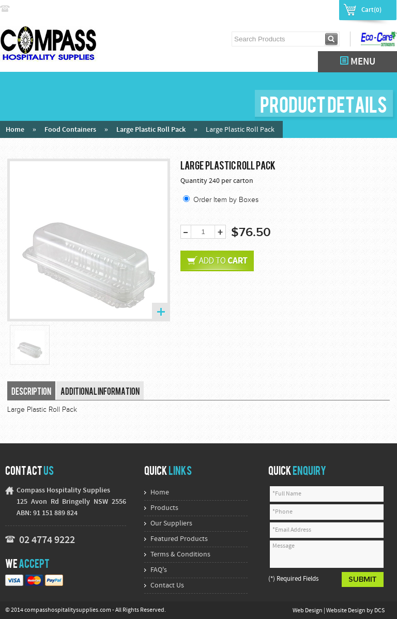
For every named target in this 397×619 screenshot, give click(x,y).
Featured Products (179, 539)
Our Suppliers (171, 524)
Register (320, 9)
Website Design (346, 611)
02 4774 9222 (34, 9)
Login (290, 9)
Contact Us (167, 586)
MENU (357, 61)
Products (164, 508)
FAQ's (158, 570)
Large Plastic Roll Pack (151, 130)
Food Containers (70, 130)
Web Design (308, 611)
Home (15, 130)
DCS (379, 611)
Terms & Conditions (180, 555)
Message (327, 554)
